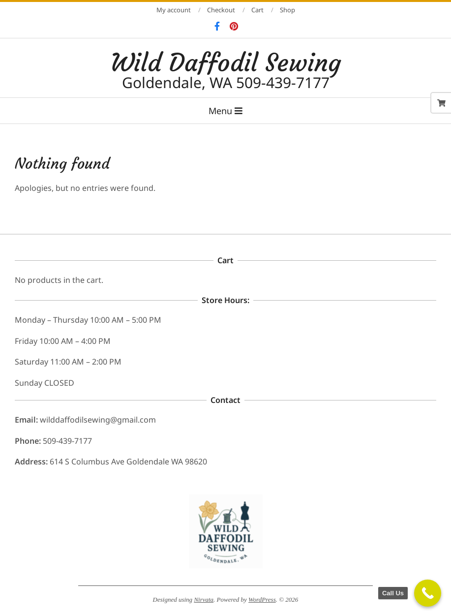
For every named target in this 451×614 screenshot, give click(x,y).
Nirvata (203, 599)
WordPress (262, 599)
